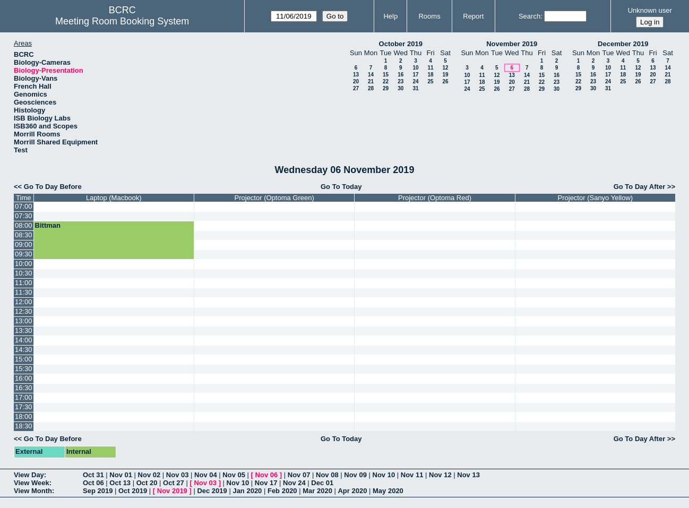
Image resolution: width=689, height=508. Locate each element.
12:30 (23, 311)
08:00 (23, 225)
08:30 (23, 235)
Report (473, 16)
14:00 (23, 340)
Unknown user (650, 10)
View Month (33, 491)
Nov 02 (149, 475)
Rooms (429, 16)
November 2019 (511, 44)
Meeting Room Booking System (122, 21)
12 (445, 68)
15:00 (23, 359)
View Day (29, 475)
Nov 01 (120, 475)
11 (430, 68)
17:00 (23, 397)
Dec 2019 (212, 491)
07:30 (23, 216)
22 (386, 81)
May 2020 (388, 491)
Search (529, 16)
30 (400, 88)
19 (445, 75)
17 (415, 75)
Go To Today (341, 187)
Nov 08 (327, 475)
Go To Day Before (53, 187)
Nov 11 (412, 475)
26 (445, 81)
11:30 (23, 292)
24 (415, 81)
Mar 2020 (317, 491)
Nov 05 (233, 475)
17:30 (23, 407)
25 (430, 81)
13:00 (23, 321)
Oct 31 (93, 475)
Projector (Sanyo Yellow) (595, 198)
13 (356, 75)
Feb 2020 (282, 491)
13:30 (23, 330)
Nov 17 (266, 483)
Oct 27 (173, 483)
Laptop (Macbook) (114, 198)
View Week (31, 483)
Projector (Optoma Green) (274, 198)
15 (386, 75)
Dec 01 (322, 483)
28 (371, 88)
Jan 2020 (247, 491)
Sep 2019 (98, 491)
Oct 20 (147, 483)
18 (430, 75)
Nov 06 (266, 475)
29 (386, 88)
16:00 (23, 378)
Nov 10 (384, 475)
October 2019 (401, 44)
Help (390, 16)
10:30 (23, 273)
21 (371, 81)
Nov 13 (468, 475)
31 (415, 88)
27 (356, 88)
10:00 (23, 264)
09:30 (23, 254)
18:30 (23, 426)
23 (400, 81)
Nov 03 (177, 475)
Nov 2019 (172, 491)
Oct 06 (93, 483)
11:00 (23, 283)
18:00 (23, 416)
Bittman (48, 225)
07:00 (23, 206)
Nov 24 (294, 483)
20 (356, 81)
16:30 (23, 388)
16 (400, 75)
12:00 (23, 302)
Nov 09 (355, 475)
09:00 (23, 244)
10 (415, 68)
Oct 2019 (132, 491)
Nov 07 (299, 475)
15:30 (23, 369)
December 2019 (623, 44)
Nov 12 (440, 475)
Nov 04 (205, 475)
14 (371, 75)
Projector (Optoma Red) (434, 198)
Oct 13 (120, 483)
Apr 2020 (352, 491)
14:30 (23, 350)
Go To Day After (640, 187)
